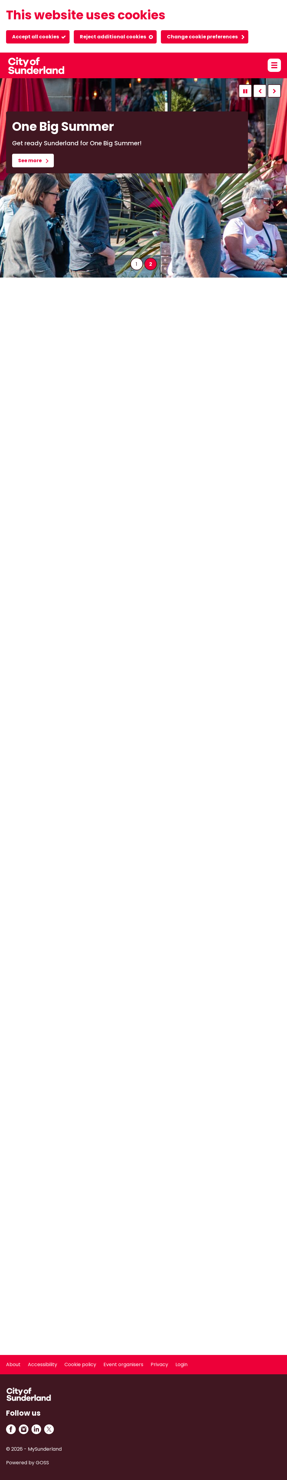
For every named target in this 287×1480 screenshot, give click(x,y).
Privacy (159, 1364)
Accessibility (42, 1364)
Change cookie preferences (202, 36)
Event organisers (123, 1364)
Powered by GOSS (27, 1462)
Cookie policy (80, 1364)
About (13, 1364)
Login (181, 1364)
